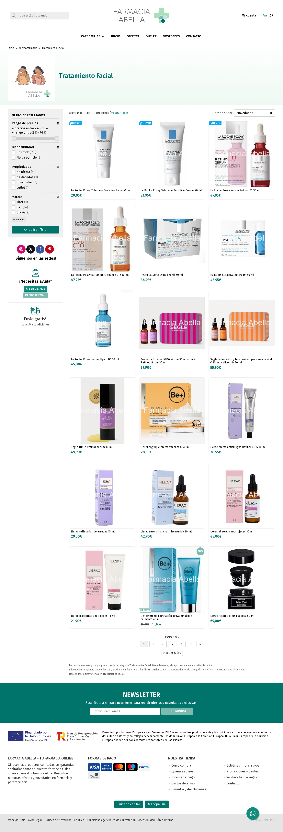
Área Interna (165, 820)
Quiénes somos (182, 771)
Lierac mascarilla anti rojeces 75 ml (93, 616)
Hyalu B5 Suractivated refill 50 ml (162, 275)
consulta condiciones (35, 324)
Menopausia (157, 804)
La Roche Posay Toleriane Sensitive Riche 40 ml (101, 190)
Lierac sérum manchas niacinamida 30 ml (166, 531)
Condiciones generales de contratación (111, 820)
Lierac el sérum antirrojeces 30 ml (232, 531)
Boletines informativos (242, 765)
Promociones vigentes (242, 771)
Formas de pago (183, 777)
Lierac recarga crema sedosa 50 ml (232, 616)
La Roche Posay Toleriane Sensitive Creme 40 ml (171, 190)
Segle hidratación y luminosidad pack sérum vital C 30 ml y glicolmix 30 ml (241, 361)
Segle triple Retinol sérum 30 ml (92, 447)
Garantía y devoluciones (188, 789)
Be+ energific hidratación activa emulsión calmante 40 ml (166, 617)
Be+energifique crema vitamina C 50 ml (165, 447)
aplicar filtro (37, 230)
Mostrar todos (120, 113)
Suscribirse (177, 711)
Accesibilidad (146, 820)
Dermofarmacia (210, 669)
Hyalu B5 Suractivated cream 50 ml (232, 275)
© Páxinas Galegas (263, 820)
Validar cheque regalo (242, 777)
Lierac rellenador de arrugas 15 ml (93, 531)
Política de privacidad (58, 820)
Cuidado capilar (129, 804)
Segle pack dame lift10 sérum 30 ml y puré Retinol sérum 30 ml (168, 361)
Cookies (79, 820)
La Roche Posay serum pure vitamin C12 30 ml (100, 275)
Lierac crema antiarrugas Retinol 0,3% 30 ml (238, 447)
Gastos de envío (183, 783)
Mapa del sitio (16, 820)
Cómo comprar (182, 765)
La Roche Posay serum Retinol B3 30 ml (235, 190)
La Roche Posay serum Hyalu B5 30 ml (95, 359)
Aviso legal (35, 820)
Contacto (232, 783)
